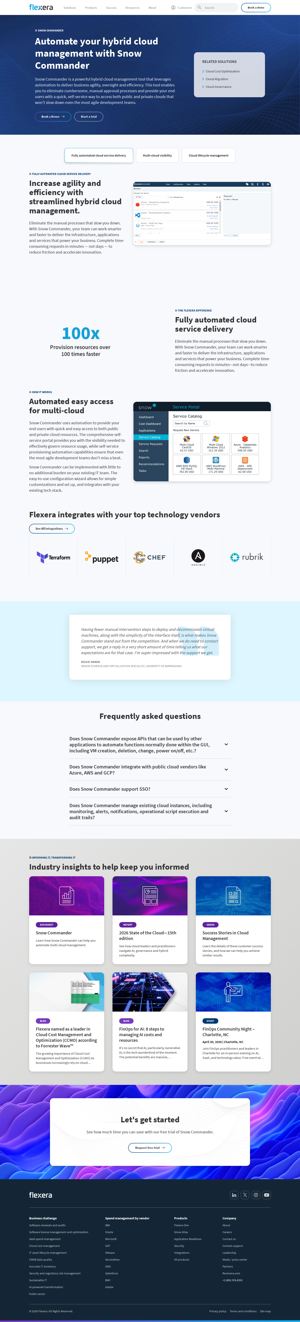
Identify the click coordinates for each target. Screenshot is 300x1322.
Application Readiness (187, 1239)
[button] (99, 155)
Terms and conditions (243, 1311)
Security (179, 1246)
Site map (265, 1311)
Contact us (229, 1239)
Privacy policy (217, 1311)
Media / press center (234, 1259)
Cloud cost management (44, 1246)
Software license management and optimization (58, 1232)
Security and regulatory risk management (55, 1273)
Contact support (232, 1246)
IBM (107, 1225)
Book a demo (256, 7)
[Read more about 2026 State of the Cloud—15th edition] (150, 920)
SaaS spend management (45, 1239)
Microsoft (110, 1239)
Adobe (109, 1287)
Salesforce (111, 1273)
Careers (227, 1232)
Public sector (37, 1294)
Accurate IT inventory (42, 1266)
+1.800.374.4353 (232, 1280)
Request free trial (147, 1148)
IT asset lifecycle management (48, 1253)
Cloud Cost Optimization (223, 71)
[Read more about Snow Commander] (66, 915)
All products (181, 1259)
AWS (108, 1266)
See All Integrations (49, 528)
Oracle (109, 1232)
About (226, 1225)
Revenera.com (231, 1273)
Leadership (229, 1253)
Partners (227, 1266)
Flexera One (181, 1225)
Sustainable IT (38, 1280)
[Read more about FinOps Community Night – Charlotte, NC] (233, 1019)
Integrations (181, 1253)
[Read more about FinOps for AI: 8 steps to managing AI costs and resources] (150, 1019)
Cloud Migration (217, 79)
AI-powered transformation (46, 1287)
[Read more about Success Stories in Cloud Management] (233, 920)
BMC (108, 1280)
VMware (110, 1253)
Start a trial (89, 116)
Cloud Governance (218, 87)
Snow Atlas (181, 1232)
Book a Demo (50, 116)
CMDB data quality (40, 1259)
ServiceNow (112, 1259)
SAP (107, 1246)
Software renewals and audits (47, 1225)
